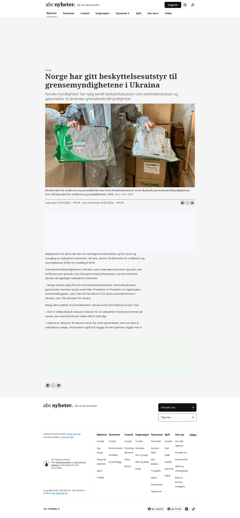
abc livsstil (176, 508)
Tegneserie (156, 491)
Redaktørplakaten (63, 462)
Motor (127, 466)
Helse (127, 459)
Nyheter (52, 13)
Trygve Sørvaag (74, 434)
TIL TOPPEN (50, 508)
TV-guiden (156, 470)
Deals (138, 468)
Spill (138, 13)
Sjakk (167, 455)
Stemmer (69, 13)
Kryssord (169, 468)
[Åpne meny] (185, 5)
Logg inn (173, 4)
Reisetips (139, 448)
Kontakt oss (168, 407)
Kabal (167, 475)
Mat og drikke (142, 461)
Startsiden (156, 441)
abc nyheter (157, 508)
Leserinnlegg (115, 461)
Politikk (100, 477)
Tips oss (166, 417)
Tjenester (121, 13)
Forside (100, 441)
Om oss (151, 13)
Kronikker (113, 455)
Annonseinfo (181, 459)
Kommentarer (116, 448)
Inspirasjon (102, 13)
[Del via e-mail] (192, 203)
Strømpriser (157, 484)
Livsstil (85, 13)
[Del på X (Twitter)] (187, 203)
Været (154, 477)
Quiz (167, 448)
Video (168, 13)
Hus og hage (141, 455)
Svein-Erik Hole (67, 437)
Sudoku (168, 461)
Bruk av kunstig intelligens (180, 482)
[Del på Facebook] (182, 203)
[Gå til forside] (72, 4)
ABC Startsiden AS (60, 493)
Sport (99, 470)
